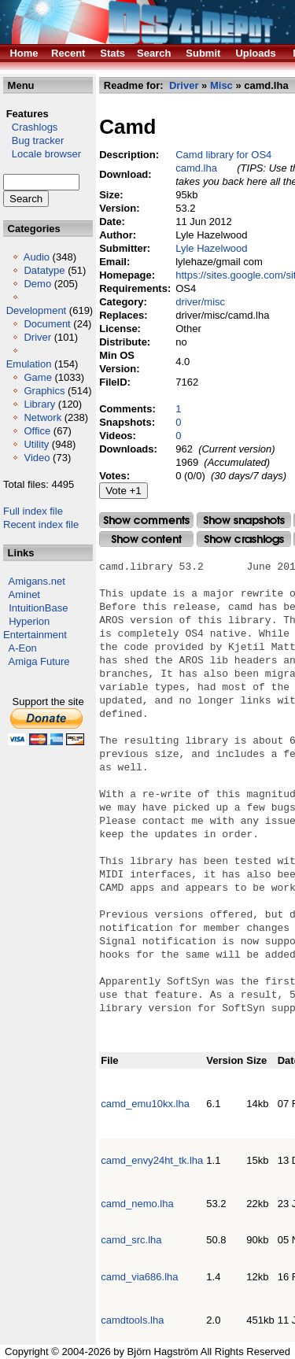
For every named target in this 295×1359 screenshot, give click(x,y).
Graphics (44, 391)
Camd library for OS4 (223, 155)
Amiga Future (39, 661)
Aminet (24, 594)
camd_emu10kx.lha (145, 1104)
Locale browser (42, 154)
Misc (221, 85)
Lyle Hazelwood (211, 248)
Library (39, 404)
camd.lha (196, 168)
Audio (37, 257)
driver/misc (200, 302)
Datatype (44, 270)
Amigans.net (37, 581)
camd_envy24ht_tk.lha (152, 1160)
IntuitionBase (38, 608)
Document (47, 324)
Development (36, 310)
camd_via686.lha (139, 1277)
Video (37, 457)
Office (37, 431)
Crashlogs (30, 127)
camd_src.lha (131, 1240)
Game (37, 377)
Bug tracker (33, 140)
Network (42, 417)
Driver (37, 337)
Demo (37, 284)
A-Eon (23, 648)
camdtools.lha (132, 1320)
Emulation (29, 364)
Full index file (33, 511)
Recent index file (41, 524)
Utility (36, 444)
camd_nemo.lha (137, 1203)
